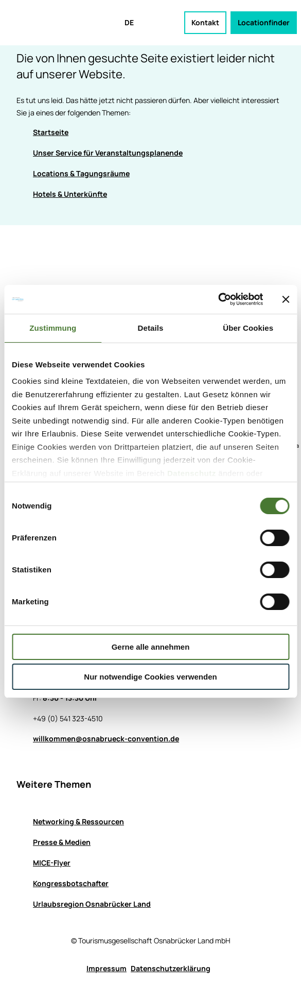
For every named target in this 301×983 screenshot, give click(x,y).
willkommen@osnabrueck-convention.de (106, 738)
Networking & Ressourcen (78, 821)
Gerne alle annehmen (151, 646)
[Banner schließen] (285, 299)
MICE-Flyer (51, 863)
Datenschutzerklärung (170, 968)
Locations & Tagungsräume (81, 173)
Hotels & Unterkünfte (70, 194)
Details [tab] (151, 328)
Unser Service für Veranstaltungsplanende (108, 153)
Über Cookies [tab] (248, 328)
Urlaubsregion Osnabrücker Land (92, 904)
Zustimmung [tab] (52, 328)
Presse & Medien (62, 842)
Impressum (106, 968)
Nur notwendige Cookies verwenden (150, 676)
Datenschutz (191, 473)
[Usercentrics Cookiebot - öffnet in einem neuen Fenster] (218, 299)
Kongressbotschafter (71, 883)
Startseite (50, 132)
